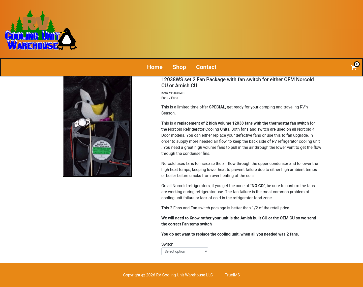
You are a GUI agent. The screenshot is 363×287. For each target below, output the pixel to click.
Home (155, 67)
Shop (179, 67)
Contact (206, 67)
